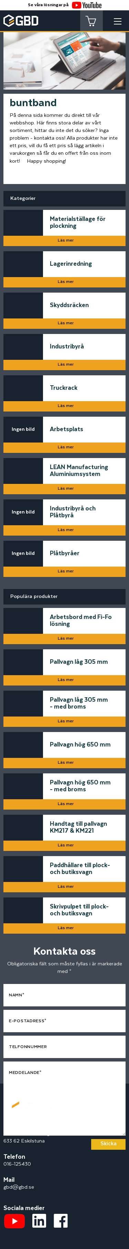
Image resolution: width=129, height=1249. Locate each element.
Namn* (16, 995)
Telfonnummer (28, 1046)
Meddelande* (25, 1072)
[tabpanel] (64, 54)
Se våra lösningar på (64, 5)
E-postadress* (27, 1021)
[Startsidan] (29, 1097)
